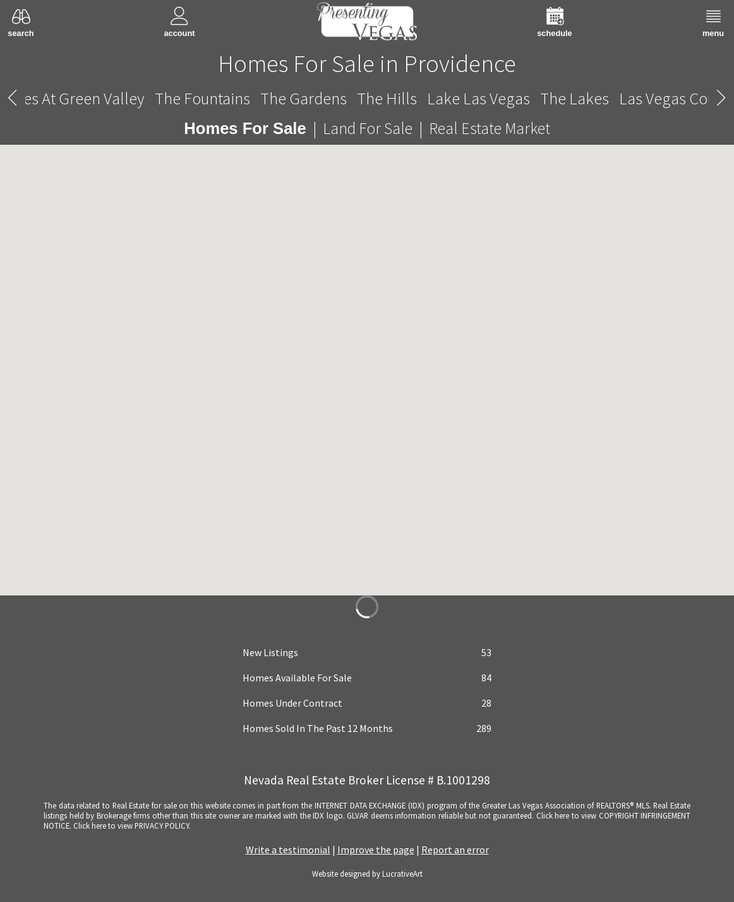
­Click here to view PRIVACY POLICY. (132, 825)
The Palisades (178, 98)
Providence (367, 98)
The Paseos (273, 98)
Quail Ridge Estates (574, 98)
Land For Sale (367, 128)
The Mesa (89, 98)
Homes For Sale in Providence (367, 63)
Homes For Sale (245, 128)
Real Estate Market (489, 128)
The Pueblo (461, 98)
